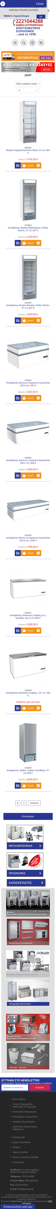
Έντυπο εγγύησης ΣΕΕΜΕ (25, 1157)
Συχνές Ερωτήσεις (21, 1142)
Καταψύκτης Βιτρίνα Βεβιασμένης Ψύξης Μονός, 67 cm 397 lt (28, 229)
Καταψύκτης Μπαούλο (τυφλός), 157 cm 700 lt (28, 694)
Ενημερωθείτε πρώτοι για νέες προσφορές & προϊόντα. (26, 1083)
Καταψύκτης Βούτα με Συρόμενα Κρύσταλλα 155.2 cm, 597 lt (28, 384)
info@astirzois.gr (25, 1189)
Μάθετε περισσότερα (16, 16)
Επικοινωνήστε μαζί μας (18, 1206)
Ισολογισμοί (18, 1162)
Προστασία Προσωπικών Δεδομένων (24, 1127)
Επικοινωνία (18, 1137)
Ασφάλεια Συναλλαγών (23, 1121)
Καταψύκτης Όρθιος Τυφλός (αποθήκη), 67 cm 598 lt (28, 771)
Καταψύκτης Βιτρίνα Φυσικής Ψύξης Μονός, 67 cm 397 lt (28, 306)
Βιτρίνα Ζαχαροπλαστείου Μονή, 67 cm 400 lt (28, 151)
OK (40, 16)
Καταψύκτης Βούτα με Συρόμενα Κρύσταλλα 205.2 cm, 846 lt (28, 461)
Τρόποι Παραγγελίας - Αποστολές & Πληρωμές (24, 1105)
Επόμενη (34, 803)
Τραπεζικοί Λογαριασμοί (24, 1111)
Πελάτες (16, 1147)
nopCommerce (17, 1201)
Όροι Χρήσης (19, 1099)
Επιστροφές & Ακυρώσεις (25, 1116)
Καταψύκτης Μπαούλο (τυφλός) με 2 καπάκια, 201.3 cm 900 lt (28, 616)
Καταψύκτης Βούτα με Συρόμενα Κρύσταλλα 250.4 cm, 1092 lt (28, 539)
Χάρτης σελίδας (20, 1152)
